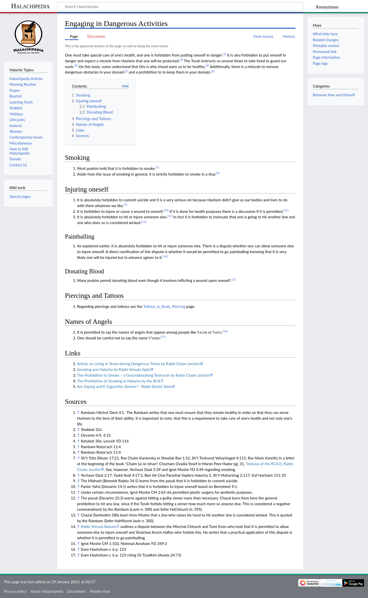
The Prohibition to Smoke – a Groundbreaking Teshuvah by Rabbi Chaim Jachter (143, 375)
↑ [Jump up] (78, 412)
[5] (126, 71)
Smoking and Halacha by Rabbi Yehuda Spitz (113, 369)
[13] (143, 221)
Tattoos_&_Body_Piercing (164, 306)
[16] (224, 331)
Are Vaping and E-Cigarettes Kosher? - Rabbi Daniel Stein (124, 386)
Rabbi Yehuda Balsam (98, 526)
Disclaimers (76, 591)
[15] (233, 279)
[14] (165, 256)
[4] (207, 65)
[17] (163, 336)
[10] (166, 210)
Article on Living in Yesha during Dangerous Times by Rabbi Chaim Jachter (138, 363)
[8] (218, 173)
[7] (157, 167)
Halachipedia (30, 6)
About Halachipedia (47, 591)
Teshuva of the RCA (262, 463)
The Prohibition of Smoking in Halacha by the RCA (118, 381)
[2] (181, 59)
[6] (213, 71)
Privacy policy (15, 591)
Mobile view (100, 591)
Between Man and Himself (334, 95)
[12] (169, 216)
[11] (285, 210)
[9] (125, 204)
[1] (224, 54)
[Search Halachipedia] (180, 6)
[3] (76, 65)
